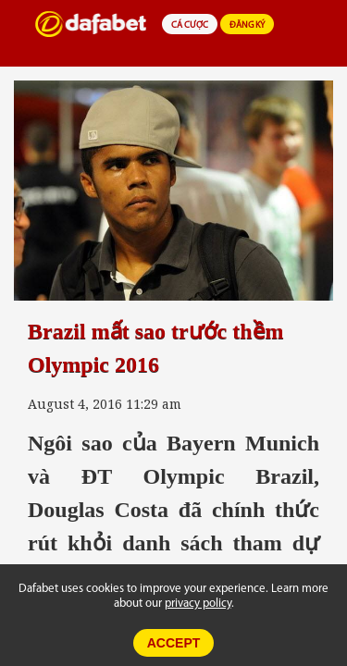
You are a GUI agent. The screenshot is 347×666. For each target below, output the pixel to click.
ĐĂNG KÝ (247, 25)
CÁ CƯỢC (189, 25)
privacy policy (198, 604)
